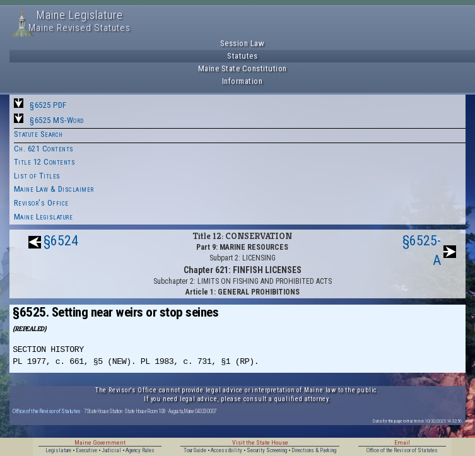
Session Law (242, 43)
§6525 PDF (48, 105)
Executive (86, 450)
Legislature (58, 450)
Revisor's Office (41, 203)
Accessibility (226, 450)
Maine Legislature (43, 216)
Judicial (111, 450)
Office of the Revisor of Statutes (47, 410)
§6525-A (421, 250)
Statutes (242, 56)
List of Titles (37, 175)
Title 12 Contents (45, 162)
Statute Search (38, 134)
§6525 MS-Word (57, 120)
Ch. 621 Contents (44, 148)
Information (242, 81)
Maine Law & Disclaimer (54, 189)
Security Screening (267, 450)
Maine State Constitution (242, 68)
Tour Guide (195, 450)
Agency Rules (140, 450)
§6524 (61, 240)
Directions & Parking (313, 450)
